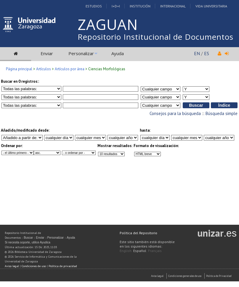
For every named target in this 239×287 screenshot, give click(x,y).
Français (155, 250)
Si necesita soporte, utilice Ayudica (27, 242)
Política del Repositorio (138, 233)
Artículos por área (69, 68)
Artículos (43, 68)
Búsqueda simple (222, 113)
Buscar (28, 237)
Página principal (19, 68)
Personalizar (81, 53)
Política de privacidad (63, 266)
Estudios (94, 6)
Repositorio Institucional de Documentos (155, 36)
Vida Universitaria (211, 6)
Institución (140, 6)
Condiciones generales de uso (184, 276)
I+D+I (116, 6)
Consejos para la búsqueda (175, 113)
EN (197, 53)
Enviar (47, 53)
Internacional (173, 6)
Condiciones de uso (34, 266)
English (125, 250)
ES (206, 53)
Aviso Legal (157, 276)
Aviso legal (12, 266)
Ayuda (117, 53)
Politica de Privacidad (219, 276)
